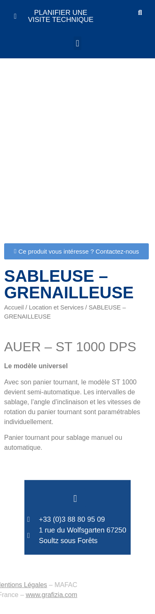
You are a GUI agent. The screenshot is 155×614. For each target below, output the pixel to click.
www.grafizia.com (30, 594)
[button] (77, 43)
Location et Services (56, 307)
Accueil (14, 307)
